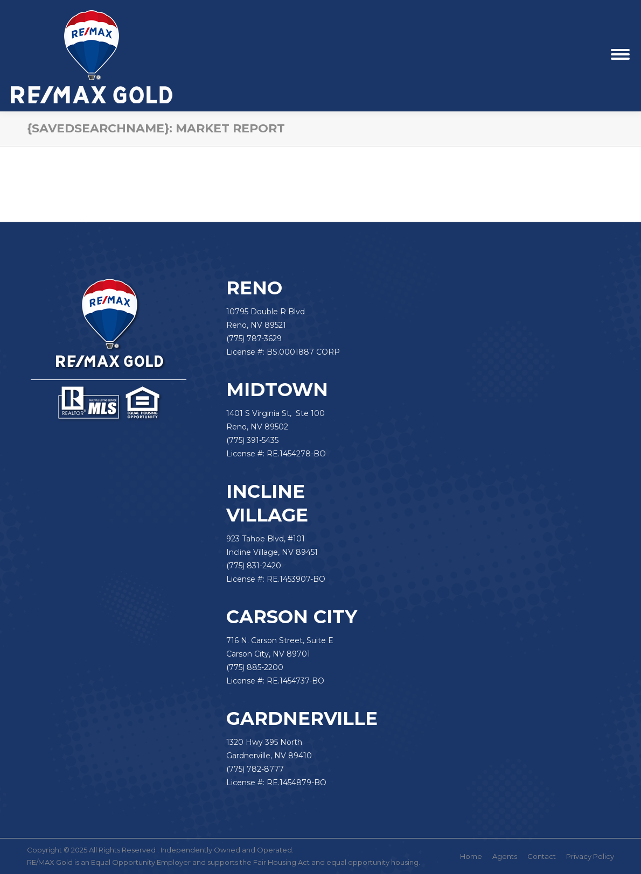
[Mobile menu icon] (620, 56)
